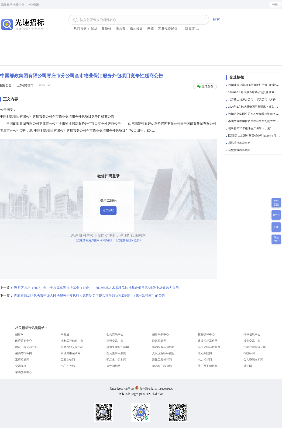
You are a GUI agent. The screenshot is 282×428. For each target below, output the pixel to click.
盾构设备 (136, 29)
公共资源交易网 (253, 359)
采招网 (248, 366)
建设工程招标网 (162, 359)
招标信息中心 (252, 334)
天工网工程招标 (207, 366)
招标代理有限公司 (255, 347)
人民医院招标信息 (163, 353)
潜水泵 (121, 29)
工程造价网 (68, 359)
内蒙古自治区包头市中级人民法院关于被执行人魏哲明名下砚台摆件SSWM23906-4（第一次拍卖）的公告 (89, 295)
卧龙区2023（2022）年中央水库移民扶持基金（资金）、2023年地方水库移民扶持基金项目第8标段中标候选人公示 (96, 288)
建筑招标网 (159, 340)
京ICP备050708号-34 (121, 388)
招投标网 (249, 353)
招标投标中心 (206, 334)
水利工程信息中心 (72, 340)
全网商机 (20, 366)
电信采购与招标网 (209, 347)
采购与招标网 (23, 353)
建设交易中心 (115, 340)
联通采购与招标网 (118, 347)
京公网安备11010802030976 (156, 388)
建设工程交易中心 (26, 347)
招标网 (19, 334)
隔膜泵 (190, 29)
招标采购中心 (160, 334)
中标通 (65, 334)
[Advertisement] (141, 52)
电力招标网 (205, 359)
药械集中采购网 (70, 353)
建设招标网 (113, 366)
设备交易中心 (252, 340)
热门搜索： (82, 29)
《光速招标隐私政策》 (128, 240)
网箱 (150, 29)
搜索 (216, 19)
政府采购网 (205, 353)
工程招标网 (22, 359)
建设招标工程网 (207, 340)
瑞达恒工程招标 (162, 366)
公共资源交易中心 (72, 347)
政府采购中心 (23, 340)
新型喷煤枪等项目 (239, 150)
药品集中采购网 (116, 359)
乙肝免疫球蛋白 (169, 29)
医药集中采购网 (116, 353)
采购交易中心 (23, 372)
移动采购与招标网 (163, 347)
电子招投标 (68, 366)
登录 (275, 4)
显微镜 (106, 29)
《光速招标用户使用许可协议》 (93, 240)
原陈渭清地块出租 (239, 142)
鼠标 (94, 29)
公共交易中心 (115, 334)
